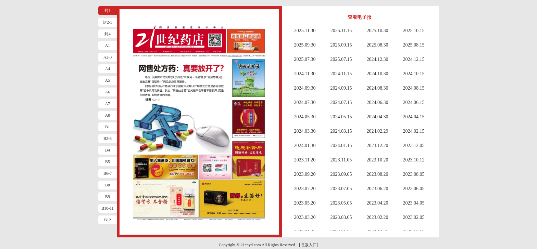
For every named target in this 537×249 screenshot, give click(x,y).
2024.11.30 (304, 73)
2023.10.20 (377, 159)
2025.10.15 (414, 30)
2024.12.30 (377, 59)
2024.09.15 (341, 88)
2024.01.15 (341, 145)
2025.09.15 (341, 45)
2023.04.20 (377, 203)
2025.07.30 (305, 59)
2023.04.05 (414, 203)
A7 (107, 103)
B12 (107, 220)
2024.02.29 (377, 131)
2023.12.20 (377, 145)
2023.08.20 (377, 174)
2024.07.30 (305, 102)
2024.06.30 (377, 102)
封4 (107, 33)
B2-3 (107, 138)
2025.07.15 (341, 59)
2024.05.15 (341, 116)
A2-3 (107, 57)
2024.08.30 (377, 88)
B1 (107, 126)
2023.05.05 (341, 203)
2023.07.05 (341, 188)
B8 (107, 185)
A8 (107, 115)
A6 (107, 92)
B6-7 (107, 173)
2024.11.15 (341, 73)
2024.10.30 (377, 73)
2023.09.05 (341, 174)
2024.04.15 (414, 116)
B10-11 (107, 208)
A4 (107, 68)
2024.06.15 (414, 102)
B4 (107, 150)
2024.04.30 (377, 116)
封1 (107, 10)
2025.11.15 (341, 30)
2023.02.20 (377, 217)
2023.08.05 (414, 174)
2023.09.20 (305, 174)
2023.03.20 (305, 217)
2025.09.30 (305, 45)
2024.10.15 (414, 73)
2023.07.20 (305, 188)
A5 (107, 80)
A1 (107, 45)
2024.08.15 (414, 88)
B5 (107, 161)
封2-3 (107, 22)
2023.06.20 (377, 188)
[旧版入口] (308, 245)
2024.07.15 (341, 102)
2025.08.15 (414, 45)
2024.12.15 (414, 59)
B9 (107, 196)
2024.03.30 (305, 131)
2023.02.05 (414, 217)
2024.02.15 (414, 131)
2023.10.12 (414, 159)
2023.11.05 (341, 159)
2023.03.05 (341, 217)
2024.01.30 (305, 145)
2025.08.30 (377, 45)
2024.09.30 (305, 88)
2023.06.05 (414, 188)
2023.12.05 (414, 145)
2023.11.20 (304, 159)
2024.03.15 (341, 131)
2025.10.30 (377, 30)
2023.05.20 (305, 203)
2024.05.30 (305, 116)
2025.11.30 (304, 30)
